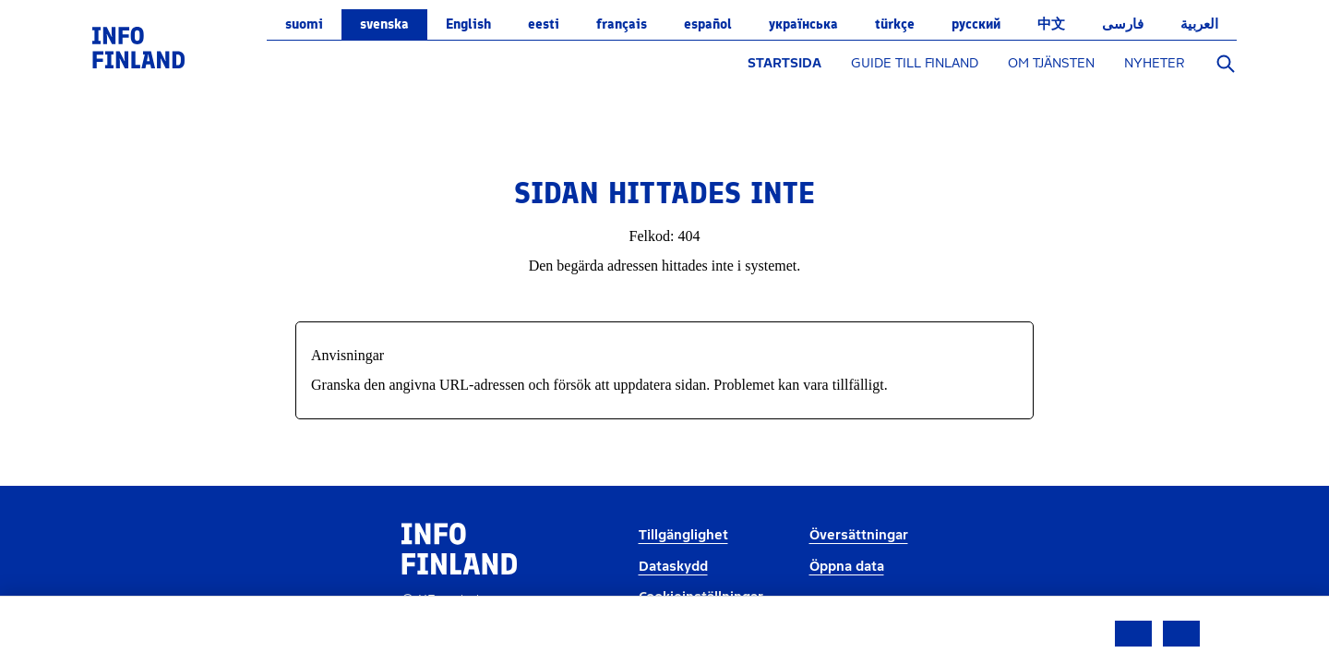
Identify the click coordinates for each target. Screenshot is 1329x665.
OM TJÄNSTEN (1051, 63)
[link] (138, 46)
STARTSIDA (784, 63)
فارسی (1122, 24)
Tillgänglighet (683, 535)
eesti (543, 24)
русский (976, 24)
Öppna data (846, 566)
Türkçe (895, 24)
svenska (384, 24)
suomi (304, 24)
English (468, 24)
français (621, 24)
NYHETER (1154, 63)
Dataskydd (673, 566)
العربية (1199, 24)
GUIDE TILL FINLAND (914, 63)
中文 (1051, 24)
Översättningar (858, 535)
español (708, 24)
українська (803, 24)
